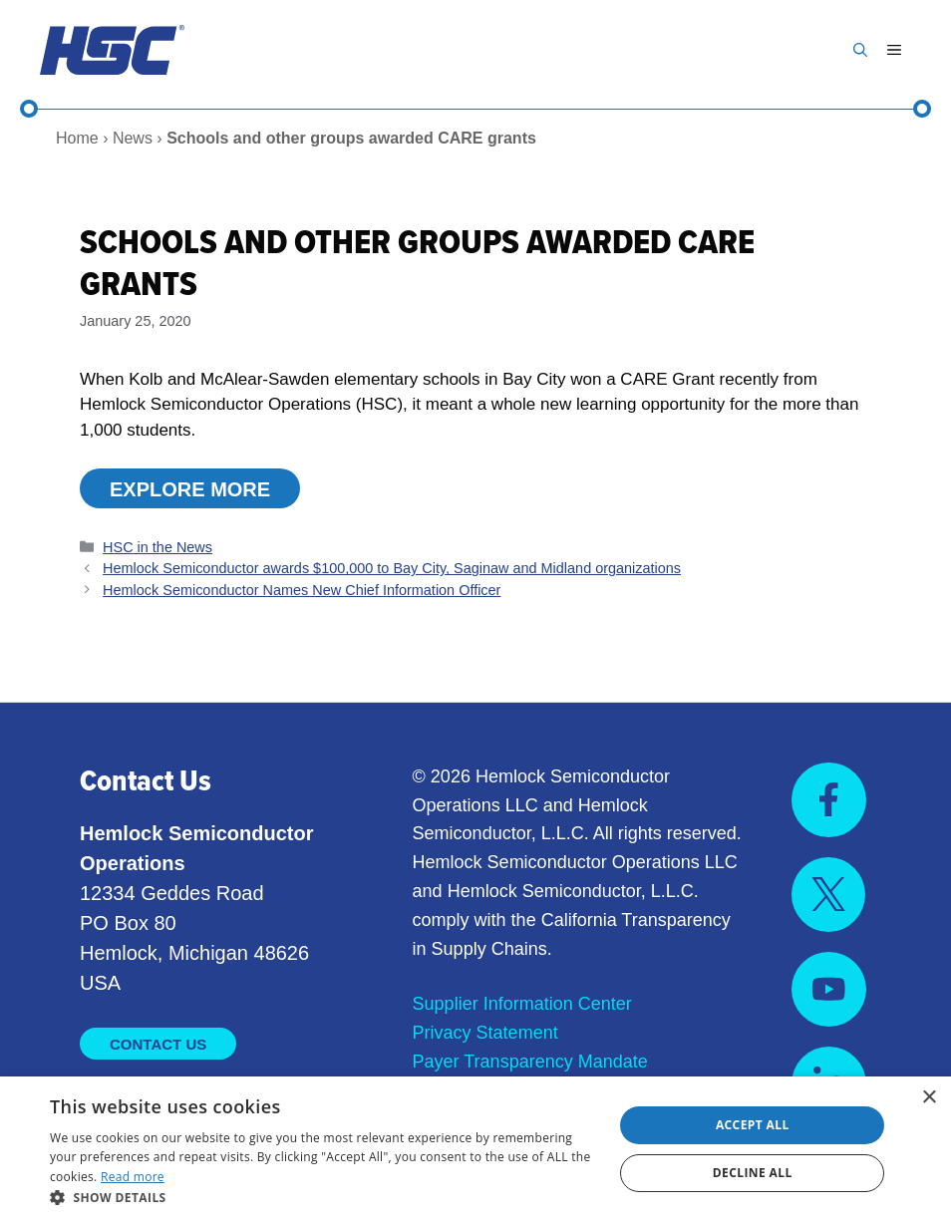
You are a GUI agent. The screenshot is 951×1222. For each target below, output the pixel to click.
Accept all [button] (753, 1124)
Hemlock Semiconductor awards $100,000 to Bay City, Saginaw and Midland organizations (392, 568)
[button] (860, 50)
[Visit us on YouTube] (829, 989)
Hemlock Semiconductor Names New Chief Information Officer (301, 590)
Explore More (190, 489)
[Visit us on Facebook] (829, 800)
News (133, 138)
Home (77, 138)
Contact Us (158, 1044)
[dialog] (475, 1149)
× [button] (928, 1097)
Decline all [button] (752, 1172)
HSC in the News (157, 547)
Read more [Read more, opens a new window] (132, 1176)
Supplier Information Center (522, 1004)
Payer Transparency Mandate (530, 1061)
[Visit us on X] (828, 894)
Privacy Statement (485, 1033)
